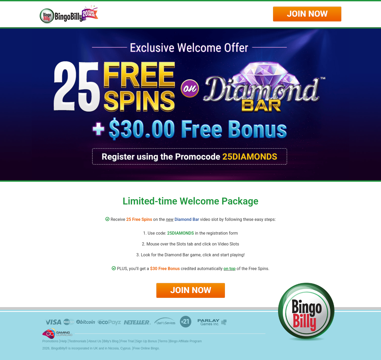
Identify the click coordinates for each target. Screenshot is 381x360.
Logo (69, 14)
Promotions (50, 341)
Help (63, 341)
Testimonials (77, 341)
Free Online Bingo (146, 348)
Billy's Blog (111, 341)
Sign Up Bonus (146, 341)
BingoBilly (58, 348)
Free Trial (127, 341)
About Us (94, 341)
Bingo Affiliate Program (186, 341)
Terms (163, 341)
